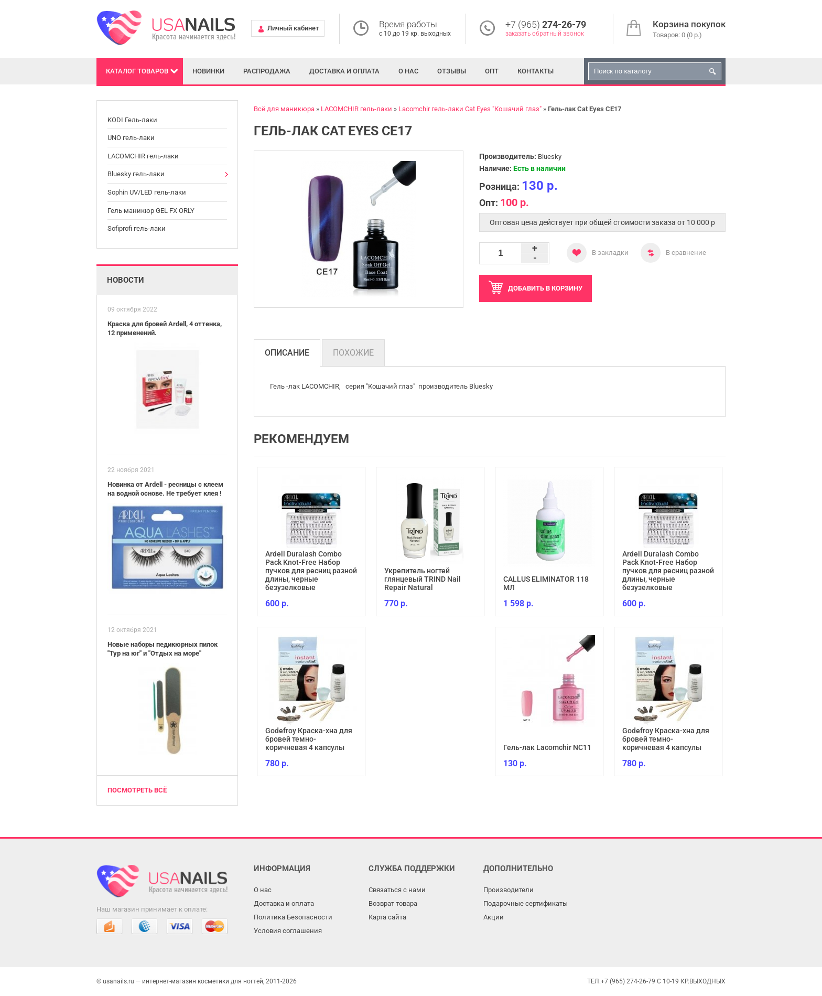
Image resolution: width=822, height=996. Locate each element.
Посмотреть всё (137, 790)
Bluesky (549, 156)
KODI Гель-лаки (132, 120)
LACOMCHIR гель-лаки (143, 156)
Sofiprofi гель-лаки (136, 228)
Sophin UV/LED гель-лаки (146, 192)
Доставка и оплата (344, 71)
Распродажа (266, 71)
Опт (492, 71)
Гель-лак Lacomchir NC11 (547, 747)
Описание (287, 353)
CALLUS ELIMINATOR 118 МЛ (546, 583)
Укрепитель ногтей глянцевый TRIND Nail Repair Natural (422, 579)
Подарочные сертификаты (525, 903)
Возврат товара (393, 903)
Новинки (208, 71)
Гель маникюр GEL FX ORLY (150, 211)
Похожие (353, 353)
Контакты (535, 71)
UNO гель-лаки (131, 138)
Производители (508, 890)
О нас (408, 71)
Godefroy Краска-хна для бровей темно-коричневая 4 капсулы (308, 739)
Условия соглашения (288, 931)
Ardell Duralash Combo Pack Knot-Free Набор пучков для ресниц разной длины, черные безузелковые (311, 571)
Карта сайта (387, 917)
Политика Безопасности (293, 917)
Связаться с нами (397, 890)
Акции (493, 917)
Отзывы (451, 71)
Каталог (137, 71)
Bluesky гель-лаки (136, 174)
